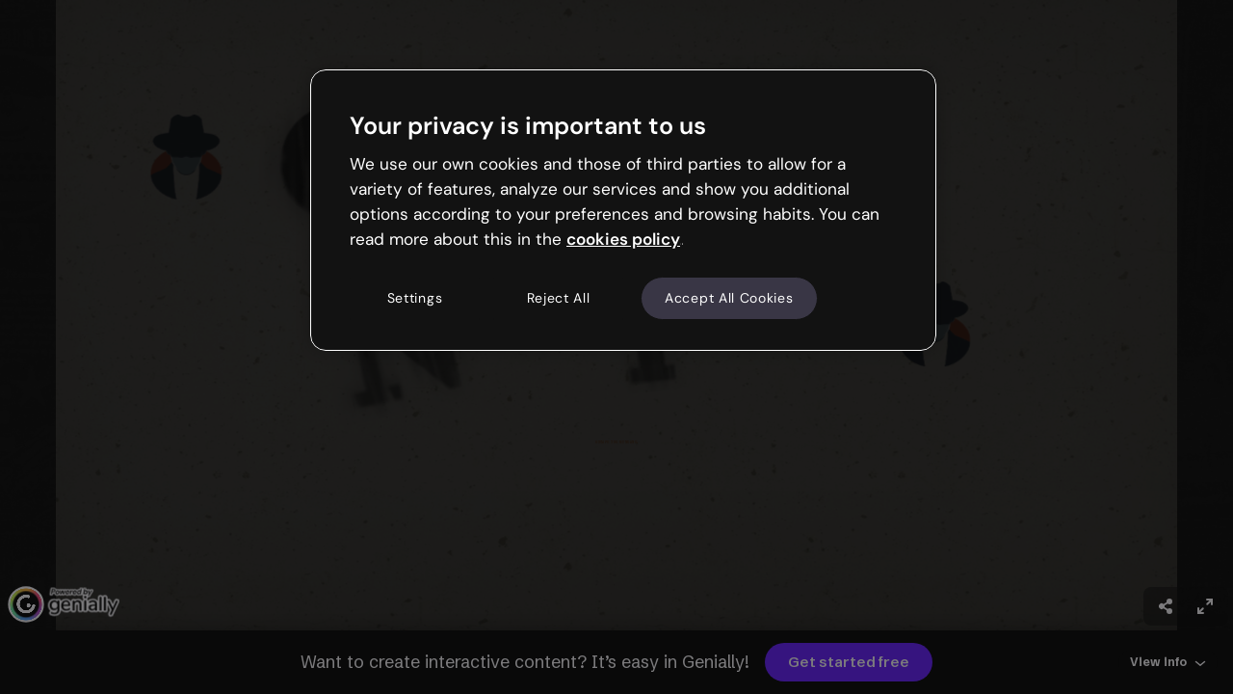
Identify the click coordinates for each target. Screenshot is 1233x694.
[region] (623, 210)
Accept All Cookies (729, 298)
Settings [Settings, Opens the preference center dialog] (415, 298)
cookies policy (623, 239)
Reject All (558, 298)
